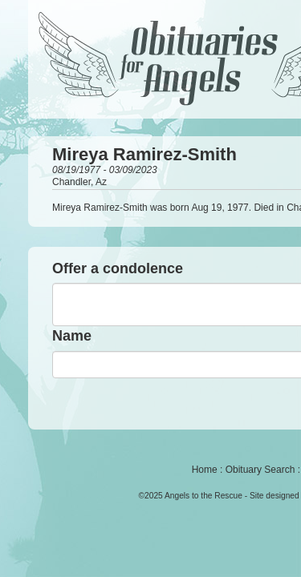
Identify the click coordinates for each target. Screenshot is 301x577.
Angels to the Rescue (203, 495)
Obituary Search (260, 469)
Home (205, 469)
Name (72, 336)
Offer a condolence (117, 268)
